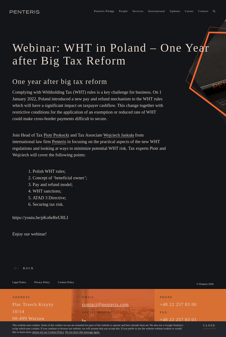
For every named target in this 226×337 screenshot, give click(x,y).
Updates (175, 11)
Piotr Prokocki (56, 135)
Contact (203, 11)
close (209, 325)
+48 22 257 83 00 (178, 304)
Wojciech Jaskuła (118, 135)
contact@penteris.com (105, 304)
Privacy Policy (42, 282)
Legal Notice (19, 282)
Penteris (59, 141)
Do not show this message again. (82, 332)
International (156, 11)
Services (138, 11)
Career (189, 11)
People (123, 11)
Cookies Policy (66, 282)
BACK (24, 268)
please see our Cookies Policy (48, 332)
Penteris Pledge (104, 11)
